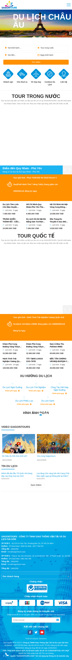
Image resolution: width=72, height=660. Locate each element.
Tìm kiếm (36, 62)
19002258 (14, 549)
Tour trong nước (36, 96)
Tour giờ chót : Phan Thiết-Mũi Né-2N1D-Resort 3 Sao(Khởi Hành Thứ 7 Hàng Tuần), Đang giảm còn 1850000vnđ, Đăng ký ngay (35, 184)
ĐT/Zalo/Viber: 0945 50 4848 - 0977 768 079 (26, 546)
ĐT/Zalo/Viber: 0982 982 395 (20, 559)
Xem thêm (36, 485)
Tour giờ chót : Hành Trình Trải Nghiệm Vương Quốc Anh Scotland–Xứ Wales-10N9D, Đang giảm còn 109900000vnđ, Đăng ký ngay (39, 324)
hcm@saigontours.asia (16, 552)
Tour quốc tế (36, 236)
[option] (18, 447)
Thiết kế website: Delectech (36, 639)
